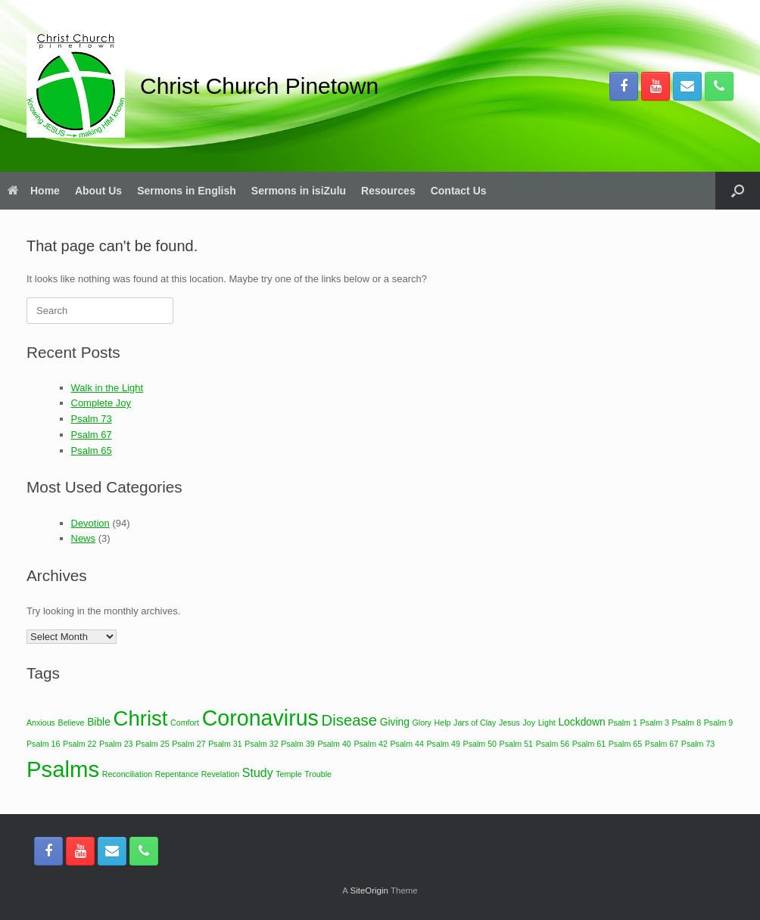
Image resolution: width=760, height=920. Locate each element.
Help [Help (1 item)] (443, 722)
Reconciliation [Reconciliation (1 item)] (127, 774)
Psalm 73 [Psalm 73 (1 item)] (698, 743)
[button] (737, 191)
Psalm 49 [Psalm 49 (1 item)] (443, 743)
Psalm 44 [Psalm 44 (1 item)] (406, 743)
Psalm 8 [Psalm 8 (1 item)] (687, 722)
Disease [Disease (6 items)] (350, 720)
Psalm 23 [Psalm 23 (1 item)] (115, 743)
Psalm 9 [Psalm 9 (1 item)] (719, 722)
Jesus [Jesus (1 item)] (509, 722)
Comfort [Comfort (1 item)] (184, 722)
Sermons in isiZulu (298, 191)
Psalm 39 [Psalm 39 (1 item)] (297, 743)
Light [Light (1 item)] (547, 722)
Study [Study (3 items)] (257, 772)
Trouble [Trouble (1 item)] (318, 774)
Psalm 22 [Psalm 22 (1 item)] (79, 743)
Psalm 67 (91, 434)
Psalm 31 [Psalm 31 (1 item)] (224, 743)
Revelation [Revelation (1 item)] (220, 774)
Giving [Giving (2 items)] (395, 722)
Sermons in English (186, 191)
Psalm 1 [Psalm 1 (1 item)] (622, 722)
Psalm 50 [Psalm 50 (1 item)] (480, 743)
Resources (388, 191)
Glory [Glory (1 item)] (421, 722)
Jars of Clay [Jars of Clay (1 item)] (474, 722)
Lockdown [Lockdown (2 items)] (581, 722)
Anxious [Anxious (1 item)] (40, 722)
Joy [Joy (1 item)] (528, 722)
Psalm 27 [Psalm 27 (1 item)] (188, 743)
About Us (98, 191)
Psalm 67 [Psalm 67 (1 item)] (661, 743)
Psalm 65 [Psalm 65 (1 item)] (625, 743)
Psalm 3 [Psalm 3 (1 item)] (654, 722)
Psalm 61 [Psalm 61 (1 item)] (589, 743)
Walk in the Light (107, 387)
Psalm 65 (91, 450)
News (83, 538)
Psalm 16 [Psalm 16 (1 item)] (43, 743)
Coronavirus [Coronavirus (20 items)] (260, 718)
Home (34, 191)
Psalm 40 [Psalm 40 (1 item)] (333, 743)
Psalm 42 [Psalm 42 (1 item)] (370, 743)
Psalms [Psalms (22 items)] (62, 769)
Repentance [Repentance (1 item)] (176, 774)
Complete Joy (101, 403)
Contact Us (459, 191)
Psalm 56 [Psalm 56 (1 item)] (552, 743)
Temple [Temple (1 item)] (288, 774)
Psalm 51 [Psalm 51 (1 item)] (516, 743)
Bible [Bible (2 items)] (99, 722)
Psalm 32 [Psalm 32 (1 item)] (261, 743)
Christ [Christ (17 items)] (141, 718)
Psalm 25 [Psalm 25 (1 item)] (152, 743)
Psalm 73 (91, 418)
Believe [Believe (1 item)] (71, 722)
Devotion (90, 523)
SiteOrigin (369, 890)
